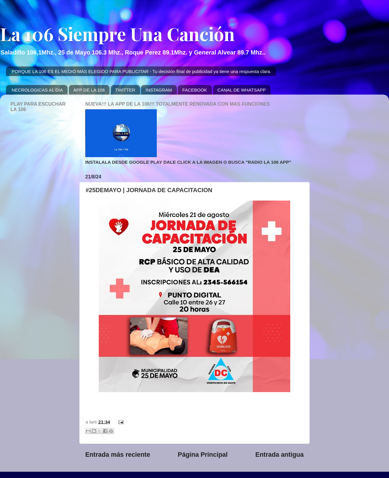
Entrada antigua (279, 454)
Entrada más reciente (117, 454)
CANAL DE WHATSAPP (242, 89)
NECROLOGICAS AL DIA (37, 89)
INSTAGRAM (158, 89)
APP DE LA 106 (89, 89)
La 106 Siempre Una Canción (117, 33)
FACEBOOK (194, 89)
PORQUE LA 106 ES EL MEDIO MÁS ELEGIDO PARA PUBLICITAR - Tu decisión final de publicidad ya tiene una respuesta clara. (141, 71)
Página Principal (203, 454)
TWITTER (125, 89)
